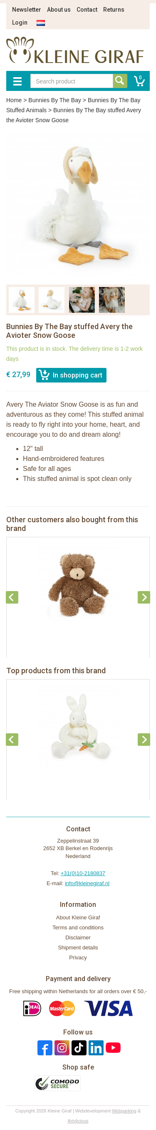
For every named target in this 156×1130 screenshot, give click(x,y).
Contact (87, 9)
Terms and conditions (78, 927)
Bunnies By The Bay (54, 100)
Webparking (124, 1110)
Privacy (78, 957)
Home (14, 100)
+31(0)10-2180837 (83, 873)
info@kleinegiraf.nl (87, 883)
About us (59, 9)
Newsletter (26, 9)
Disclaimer (78, 937)
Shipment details (78, 947)
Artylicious (77, 1120)
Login (19, 22)
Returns (113, 9)
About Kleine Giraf (78, 917)
